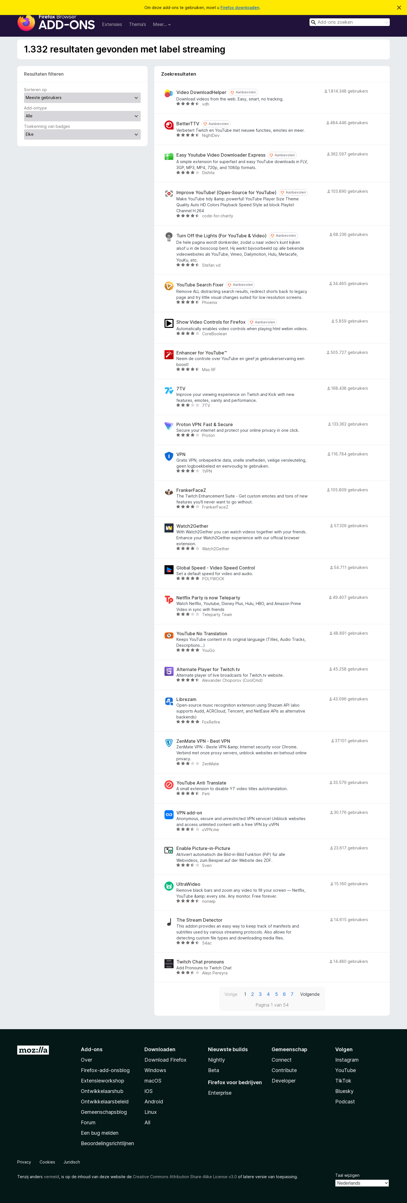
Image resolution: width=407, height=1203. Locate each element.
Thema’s (137, 24)
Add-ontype (35, 108)
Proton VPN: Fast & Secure (204, 424)
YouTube (345, 1070)
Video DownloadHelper (201, 92)
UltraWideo (188, 884)
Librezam (186, 699)
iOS (148, 1091)
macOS (152, 1081)
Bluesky (344, 1091)
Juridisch (72, 1162)
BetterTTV (187, 123)
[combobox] (349, 22)
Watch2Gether (192, 526)
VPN (180, 454)
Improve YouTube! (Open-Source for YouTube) (226, 192)
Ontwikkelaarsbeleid (105, 1102)
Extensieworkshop (102, 1081)
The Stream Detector (199, 920)
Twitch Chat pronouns (200, 962)
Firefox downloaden (239, 7)
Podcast (345, 1102)
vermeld (51, 1176)
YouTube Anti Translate (201, 783)
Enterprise (219, 1093)
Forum (88, 1122)
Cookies (47, 1162)
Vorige (230, 994)
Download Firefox (165, 1060)
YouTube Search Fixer (200, 285)
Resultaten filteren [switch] (44, 74)
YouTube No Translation (201, 633)
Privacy (24, 1162)
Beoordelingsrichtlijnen (107, 1143)
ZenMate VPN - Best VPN (203, 741)
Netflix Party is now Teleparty (208, 598)
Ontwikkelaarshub (102, 1091)
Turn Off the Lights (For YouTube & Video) (221, 235)
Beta (213, 1070)
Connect (282, 1060)
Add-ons (92, 1049)
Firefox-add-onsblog (105, 1070)
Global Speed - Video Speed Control (215, 568)
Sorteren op (35, 89)
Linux (150, 1112)
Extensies (112, 24)
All (147, 1122)
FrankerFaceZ (191, 490)
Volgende (310, 994)
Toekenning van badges (47, 126)
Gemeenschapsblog (104, 1112)
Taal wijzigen (347, 1175)
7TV (180, 388)
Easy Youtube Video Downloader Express (220, 155)
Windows (155, 1070)
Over (86, 1060)
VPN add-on (189, 813)
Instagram (347, 1060)
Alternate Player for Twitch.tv (208, 669)
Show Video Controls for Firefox (211, 322)
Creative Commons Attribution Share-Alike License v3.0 (185, 1176)
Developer (284, 1081)
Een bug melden (99, 1133)
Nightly (216, 1060)
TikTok (343, 1081)
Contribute (284, 1070)
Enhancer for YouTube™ (201, 353)
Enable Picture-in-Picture (203, 848)
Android (153, 1102)
